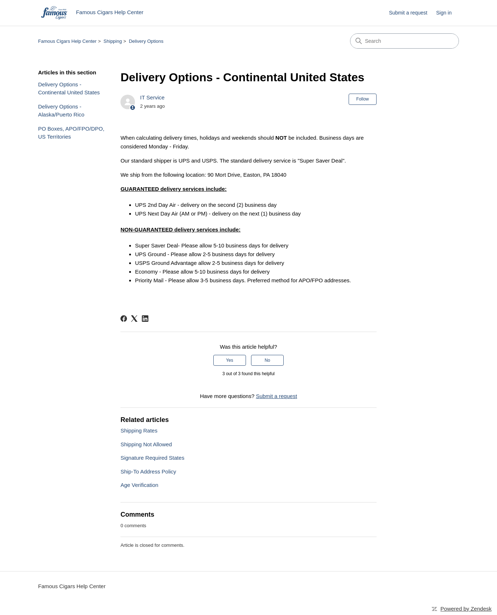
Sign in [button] (444, 13)
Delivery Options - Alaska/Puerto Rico (61, 110)
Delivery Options (146, 41)
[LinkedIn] (145, 318)
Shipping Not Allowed (146, 444)
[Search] (404, 41)
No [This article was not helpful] (267, 360)
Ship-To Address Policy (148, 471)
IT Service (152, 97)
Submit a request (408, 13)
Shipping (112, 41)
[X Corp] (134, 318)
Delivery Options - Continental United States (69, 88)
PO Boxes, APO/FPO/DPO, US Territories (71, 133)
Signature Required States (152, 458)
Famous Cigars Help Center (67, 41)
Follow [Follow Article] (362, 99)
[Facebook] (123, 318)
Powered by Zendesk (466, 609)
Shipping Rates (138, 430)
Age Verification (139, 485)
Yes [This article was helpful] (229, 360)
